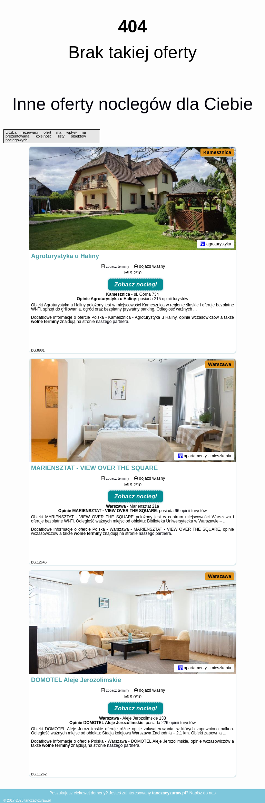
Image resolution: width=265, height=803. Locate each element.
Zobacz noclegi (136, 284)
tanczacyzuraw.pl (37, 800)
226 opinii (170, 722)
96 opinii (182, 510)
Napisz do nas (202, 793)
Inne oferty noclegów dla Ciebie (132, 104)
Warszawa (219, 364)
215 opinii (162, 298)
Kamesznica (217, 152)
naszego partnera (112, 321)
